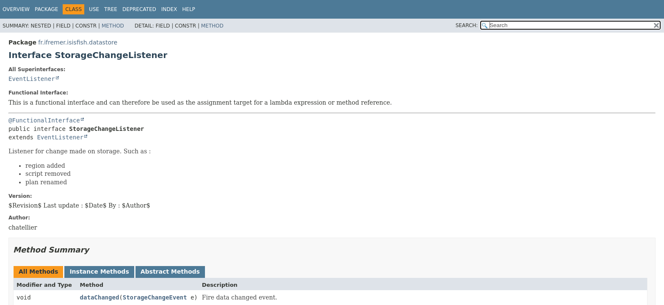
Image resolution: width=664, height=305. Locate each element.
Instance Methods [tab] (99, 271)
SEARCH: (467, 25)
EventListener (31, 78)
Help (188, 9)
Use (94, 9)
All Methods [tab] (38, 271)
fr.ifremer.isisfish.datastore (77, 42)
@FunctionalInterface (44, 120)
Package (46, 9)
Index (169, 9)
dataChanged (99, 297)
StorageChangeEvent (155, 297)
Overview (16, 9)
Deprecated (139, 9)
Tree (110, 9)
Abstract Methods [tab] (170, 271)
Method (113, 26)
